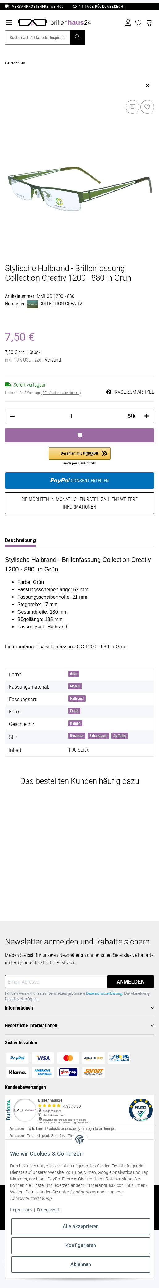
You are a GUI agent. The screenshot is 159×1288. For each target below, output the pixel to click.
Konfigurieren (80, 1245)
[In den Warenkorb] (79, 435)
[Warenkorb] (149, 22)
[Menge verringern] (12, 416)
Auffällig (119, 736)
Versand (53, 360)
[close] (147, 85)
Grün (73, 674)
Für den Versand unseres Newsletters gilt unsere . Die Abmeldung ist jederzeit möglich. (77, 996)
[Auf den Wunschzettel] (147, 107)
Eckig (74, 711)
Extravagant (98, 736)
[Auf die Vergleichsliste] (132, 107)
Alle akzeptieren (80, 1226)
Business (76, 736)
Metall (75, 686)
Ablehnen (80, 1264)
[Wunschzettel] (138, 22)
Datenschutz (49, 1209)
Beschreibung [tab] (20, 540)
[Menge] (71, 416)
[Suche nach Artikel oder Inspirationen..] (37, 37)
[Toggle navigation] (9, 21)
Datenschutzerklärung (104, 993)
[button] (128, 22)
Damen (75, 723)
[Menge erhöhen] (147, 416)
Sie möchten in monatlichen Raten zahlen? (79, 503)
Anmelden (131, 981)
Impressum (21, 1209)
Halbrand (77, 698)
